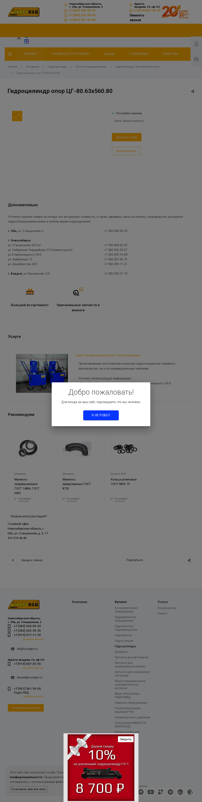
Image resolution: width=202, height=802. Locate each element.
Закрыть (126, 739)
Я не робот (101, 415)
